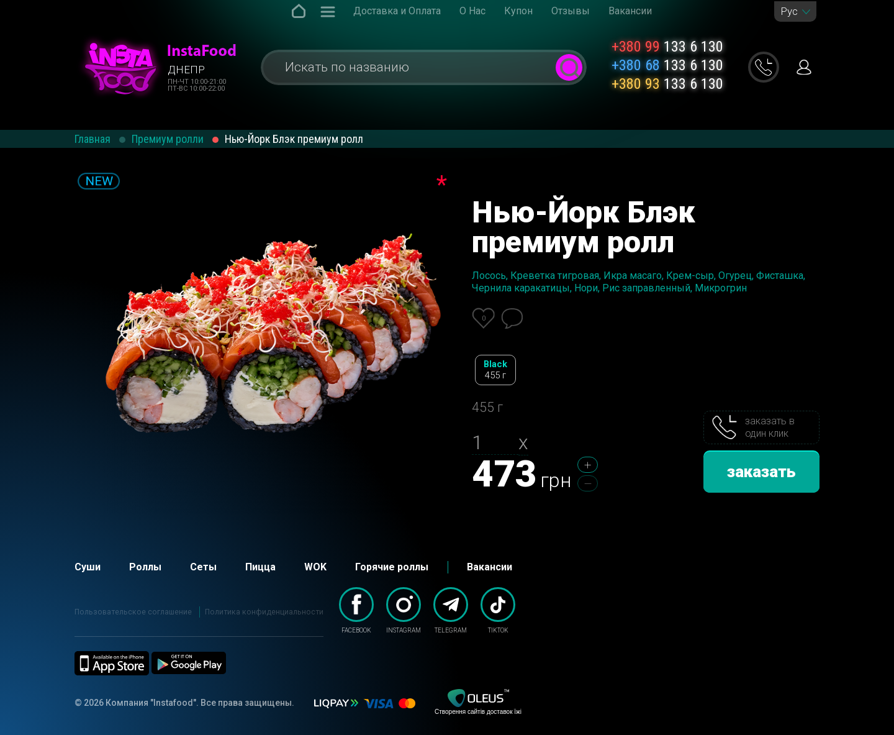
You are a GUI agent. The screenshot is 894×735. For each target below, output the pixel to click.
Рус (789, 11)
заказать (761, 471)
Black (495, 369)
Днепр (186, 69)
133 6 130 (667, 46)
